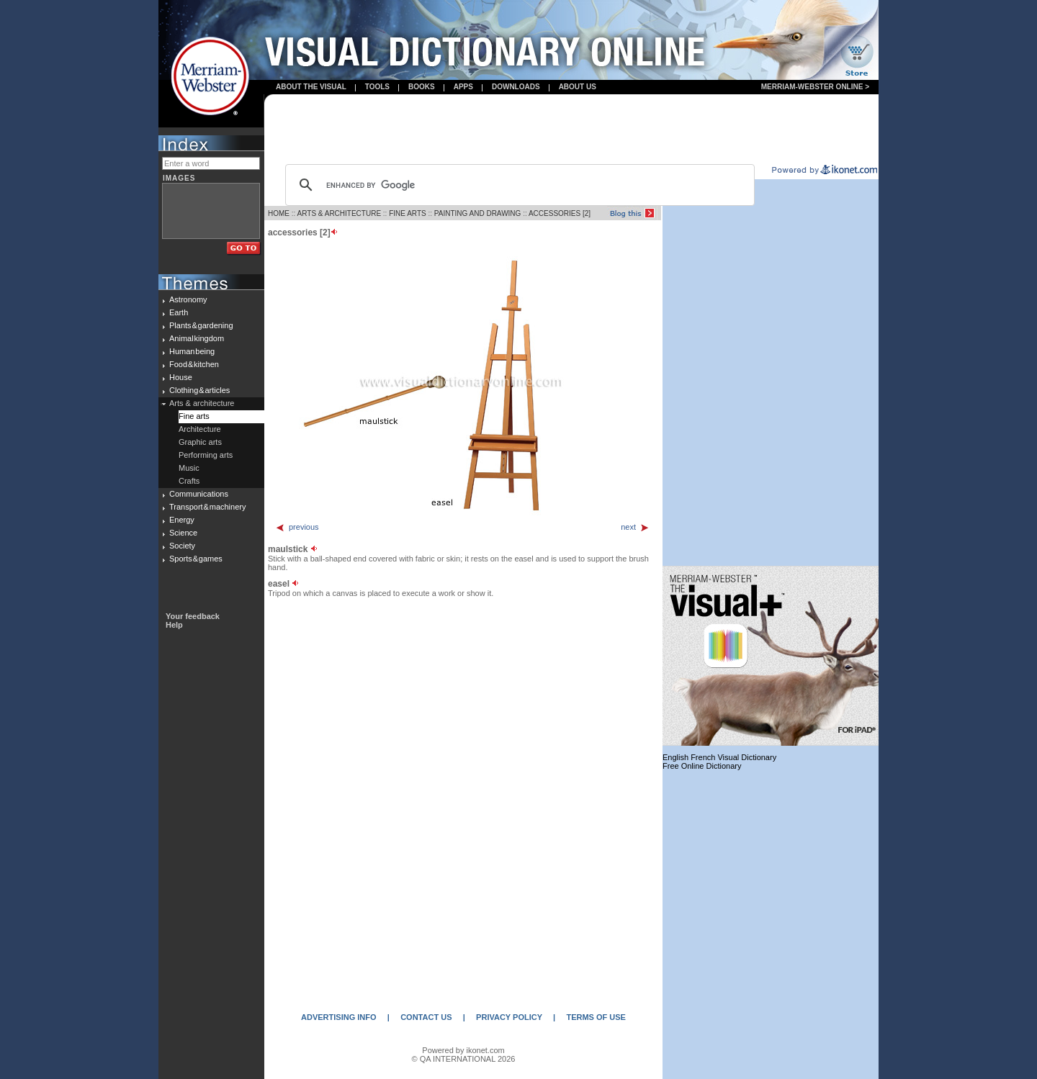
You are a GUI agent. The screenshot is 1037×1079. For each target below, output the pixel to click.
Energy (181, 519)
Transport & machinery (207, 506)
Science (183, 532)
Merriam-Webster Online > (815, 87)
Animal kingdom (196, 338)
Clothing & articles (199, 390)
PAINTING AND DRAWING (477, 213)
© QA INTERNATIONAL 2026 (464, 1059)
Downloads (516, 87)
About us (577, 87)
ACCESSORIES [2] (560, 213)
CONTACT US (426, 1017)
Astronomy (188, 299)
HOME (278, 213)
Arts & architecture (201, 403)
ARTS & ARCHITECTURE (339, 213)
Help (174, 624)
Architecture (200, 429)
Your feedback (193, 616)
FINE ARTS (407, 213)
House (180, 377)
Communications (198, 493)
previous (297, 527)
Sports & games (196, 558)
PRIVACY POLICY (509, 1017)
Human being (192, 351)
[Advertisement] (572, 130)
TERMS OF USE (596, 1017)
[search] (517, 185)
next (635, 527)
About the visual (311, 87)
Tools (377, 87)
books (421, 87)
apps (463, 87)
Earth (178, 312)
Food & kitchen (194, 364)
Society (182, 545)
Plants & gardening (201, 325)
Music (189, 468)
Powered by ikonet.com (463, 1050)
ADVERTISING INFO (339, 1017)
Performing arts (206, 455)
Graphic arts (200, 442)
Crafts (189, 481)
